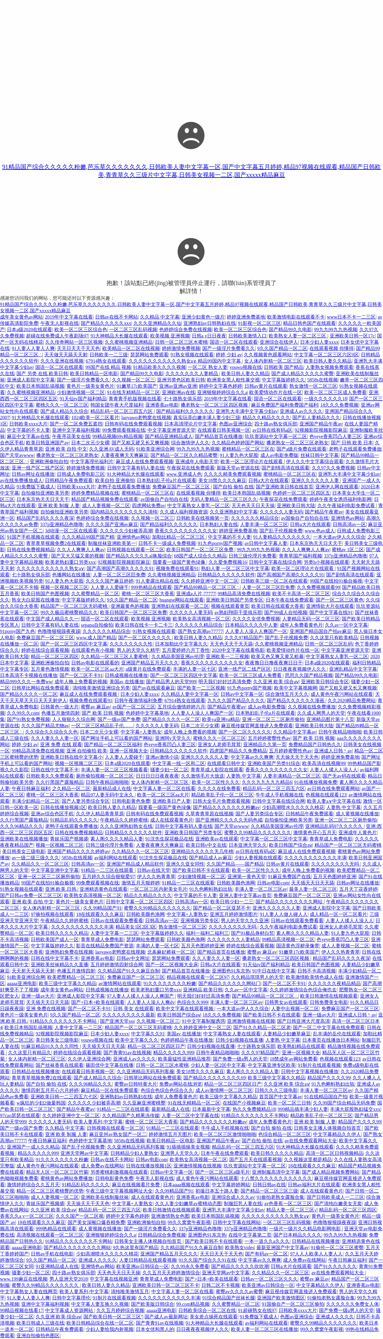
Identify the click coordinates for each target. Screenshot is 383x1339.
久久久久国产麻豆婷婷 (109, 581)
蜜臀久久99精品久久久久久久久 (257, 832)
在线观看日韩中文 (226, 763)
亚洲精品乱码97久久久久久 (334, 826)
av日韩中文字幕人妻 (265, 543)
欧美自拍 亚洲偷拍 (115, 480)
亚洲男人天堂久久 (179, 1153)
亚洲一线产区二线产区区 (38, 467)
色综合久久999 (192, 1002)
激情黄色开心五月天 (314, 832)
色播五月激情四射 (60, 713)
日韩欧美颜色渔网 (236, 882)
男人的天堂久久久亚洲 (245, 920)
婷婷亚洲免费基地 (246, 316)
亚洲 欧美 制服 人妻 (59, 505)
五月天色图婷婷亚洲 (334, 876)
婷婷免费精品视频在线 (95, 493)
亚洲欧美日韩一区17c (352, 335)
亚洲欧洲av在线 (178, 392)
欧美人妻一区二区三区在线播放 (264, 1329)
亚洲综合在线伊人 (279, 342)
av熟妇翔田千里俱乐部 (238, 612)
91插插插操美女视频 (188, 1146)
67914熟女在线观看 (106, 360)
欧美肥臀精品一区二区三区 (76, 977)
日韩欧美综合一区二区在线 (207, 1310)
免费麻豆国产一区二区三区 (181, 486)
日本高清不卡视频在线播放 (28, 675)
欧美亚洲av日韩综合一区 (142, 1266)
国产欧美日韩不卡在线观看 (201, 870)
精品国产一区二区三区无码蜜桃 (74, 606)
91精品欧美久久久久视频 (159, 367)
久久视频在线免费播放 (312, 706)
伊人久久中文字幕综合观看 (315, 461)
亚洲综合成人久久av (233, 1197)
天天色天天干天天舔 (231, 643)
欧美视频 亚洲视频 (170, 335)
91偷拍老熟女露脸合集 (280, 1197)
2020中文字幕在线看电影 (238, 650)
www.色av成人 (320, 530)
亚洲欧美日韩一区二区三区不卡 (165, 1285)
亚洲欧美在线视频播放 (24, 838)
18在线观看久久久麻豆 (100, 914)
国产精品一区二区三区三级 (269, 1190)
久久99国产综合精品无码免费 (344, 1102)
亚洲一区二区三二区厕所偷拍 (273, 719)
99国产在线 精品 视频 (108, 367)
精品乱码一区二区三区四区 (347, 1209)
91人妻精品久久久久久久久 (282, 537)
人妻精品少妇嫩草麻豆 (287, 1033)
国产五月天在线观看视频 (255, 1159)
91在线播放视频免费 (315, 782)
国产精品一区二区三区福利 (113, 744)
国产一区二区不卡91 (81, 675)
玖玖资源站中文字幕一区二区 (276, 436)
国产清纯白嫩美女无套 (338, 1203)
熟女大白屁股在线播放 (36, 599)
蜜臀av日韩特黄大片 (135, 1084)
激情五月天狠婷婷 (140, 882)
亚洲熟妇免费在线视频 (69, 952)
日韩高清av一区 (349, 524)
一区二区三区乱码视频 (133, 329)
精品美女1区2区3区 (135, 926)
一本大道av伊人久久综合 (339, 537)
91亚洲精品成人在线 (57, 1266)
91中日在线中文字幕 (273, 970)
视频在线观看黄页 (230, 606)
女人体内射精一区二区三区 (273, 360)
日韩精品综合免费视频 (162, 1234)
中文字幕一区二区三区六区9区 (326, 354)
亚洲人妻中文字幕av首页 (245, 895)
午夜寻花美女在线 (71, 436)
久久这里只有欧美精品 (334, 637)
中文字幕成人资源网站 (69, 1310)
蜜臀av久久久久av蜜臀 (239, 1291)
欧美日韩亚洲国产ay (47, 442)
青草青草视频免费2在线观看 (56, 543)
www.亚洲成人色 (184, 474)
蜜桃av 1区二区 (348, 549)
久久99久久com (23, 713)
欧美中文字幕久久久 (136, 1040)
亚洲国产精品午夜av (321, 423)
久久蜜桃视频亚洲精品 (129, 342)
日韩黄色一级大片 (59, 706)
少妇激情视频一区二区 (81, 392)
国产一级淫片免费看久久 (228, 348)
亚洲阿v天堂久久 (173, 738)
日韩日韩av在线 (269, 1184)
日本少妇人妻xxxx (319, 342)
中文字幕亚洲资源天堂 (171, 430)
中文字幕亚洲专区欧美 (272, 1065)
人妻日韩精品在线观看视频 (148, 1260)
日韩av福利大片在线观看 (314, 1184)
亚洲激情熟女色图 (170, 1216)
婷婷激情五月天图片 (170, 1134)
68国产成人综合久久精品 (200, 555)
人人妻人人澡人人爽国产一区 (256, 631)
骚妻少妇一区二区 (169, 769)
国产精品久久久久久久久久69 (214, 1077)
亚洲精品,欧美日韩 (203, 989)
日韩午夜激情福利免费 (138, 700)
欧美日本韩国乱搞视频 (40, 386)
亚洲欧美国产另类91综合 (273, 763)
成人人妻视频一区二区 (106, 505)
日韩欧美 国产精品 (283, 367)
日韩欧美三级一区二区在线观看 (274, 581)
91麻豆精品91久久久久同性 (50, 1046)
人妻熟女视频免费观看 (329, 367)
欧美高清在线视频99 (323, 763)
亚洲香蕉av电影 (162, 405)
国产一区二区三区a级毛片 (222, 1172)
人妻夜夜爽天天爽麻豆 (124, 455)
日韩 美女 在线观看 (133, 1008)
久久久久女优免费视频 (256, 618)
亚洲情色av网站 (347, 518)
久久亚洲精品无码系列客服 (145, 1071)
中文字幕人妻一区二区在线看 (164, 788)
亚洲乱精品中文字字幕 (353, 669)
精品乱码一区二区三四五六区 (122, 411)
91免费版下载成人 (35, 486)
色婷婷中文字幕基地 (147, 713)
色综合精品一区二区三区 (284, 1134)
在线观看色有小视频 (92, 650)
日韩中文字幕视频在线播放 (309, 1071)
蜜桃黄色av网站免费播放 (66, 1178)
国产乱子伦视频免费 (281, 530)
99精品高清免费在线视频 (244, 593)
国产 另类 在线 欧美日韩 (42, 373)
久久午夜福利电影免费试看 (346, 505)
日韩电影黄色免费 (131, 801)
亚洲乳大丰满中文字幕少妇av (247, 411)
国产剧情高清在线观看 (285, 467)
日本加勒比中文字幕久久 (181, 643)
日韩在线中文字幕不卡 (55, 769)
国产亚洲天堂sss (117, 1021)
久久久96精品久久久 (21, 826)
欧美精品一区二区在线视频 (131, 348)
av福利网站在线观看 (115, 857)
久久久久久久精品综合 (255, 518)
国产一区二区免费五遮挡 (76, 423)
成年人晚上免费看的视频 (80, 681)
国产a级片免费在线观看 (301, 449)
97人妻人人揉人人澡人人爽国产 (141, 996)
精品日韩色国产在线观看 (309, 323)
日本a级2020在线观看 (29, 329)
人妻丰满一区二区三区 (264, 524)
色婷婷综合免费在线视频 (185, 329)
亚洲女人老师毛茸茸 (219, 744)
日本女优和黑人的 (155, 1329)
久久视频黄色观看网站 (268, 354)
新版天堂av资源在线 (238, 467)
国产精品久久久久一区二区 (28, 694)
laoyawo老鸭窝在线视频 (146, 417)
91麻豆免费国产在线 (289, 876)
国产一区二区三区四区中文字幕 (73, 643)
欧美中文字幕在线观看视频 (185, 1008)
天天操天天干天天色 (297, 757)
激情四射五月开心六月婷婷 (50, 1090)
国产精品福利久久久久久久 (185, 411)
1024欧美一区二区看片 (95, 417)
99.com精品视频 (193, 1304)
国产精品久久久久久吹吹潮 (240, 1266)
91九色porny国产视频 (220, 543)
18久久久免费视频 (339, 405)
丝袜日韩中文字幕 (319, 455)
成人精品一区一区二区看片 (338, 914)
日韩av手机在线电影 (52, 1253)
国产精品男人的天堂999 (171, 681)
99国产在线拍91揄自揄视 (336, 581)
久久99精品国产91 (102, 908)
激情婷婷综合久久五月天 (33, 1184)
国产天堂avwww (17, 455)
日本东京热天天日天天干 (42, 499)
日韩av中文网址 (133, 958)
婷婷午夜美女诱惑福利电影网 (340, 499)
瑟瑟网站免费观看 (149, 354)
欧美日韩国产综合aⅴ (290, 845)
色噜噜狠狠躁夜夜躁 (58, 631)
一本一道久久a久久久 (267, 1241)
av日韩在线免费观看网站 (333, 788)
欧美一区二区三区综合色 (80, 329)
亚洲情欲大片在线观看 (330, 606)
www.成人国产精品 (96, 637)
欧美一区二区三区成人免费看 (335, 392)
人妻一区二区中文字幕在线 (190, 1115)
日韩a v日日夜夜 (209, 335)
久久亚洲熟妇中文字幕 (234, 511)
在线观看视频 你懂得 (331, 348)
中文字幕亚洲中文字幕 (55, 870)
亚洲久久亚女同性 (185, 864)
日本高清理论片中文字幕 (190, 423)
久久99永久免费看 (190, 1266)
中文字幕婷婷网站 (231, 1184)
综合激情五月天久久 (286, 694)
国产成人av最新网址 (166, 1316)
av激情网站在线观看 (119, 983)
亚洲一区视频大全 (129, 750)
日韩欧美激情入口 (247, 335)
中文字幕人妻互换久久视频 (100, 1304)
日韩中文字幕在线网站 (237, 1222)
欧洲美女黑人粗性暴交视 (233, 379)
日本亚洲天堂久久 (248, 845)
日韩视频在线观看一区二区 (135, 549)
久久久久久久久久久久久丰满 (315, 857)
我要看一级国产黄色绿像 (179, 562)
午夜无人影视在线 (59, 323)
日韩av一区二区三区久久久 (269, 1279)
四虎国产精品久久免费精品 (238, 750)
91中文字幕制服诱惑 (203, 1021)
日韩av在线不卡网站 (116, 316)
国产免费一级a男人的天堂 (240, 1058)
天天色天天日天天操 (253, 505)
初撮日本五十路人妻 (216, 1190)
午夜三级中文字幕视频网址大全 (119, 1190)
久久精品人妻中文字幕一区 (189, 694)
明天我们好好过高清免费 (224, 681)
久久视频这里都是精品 (308, 1159)
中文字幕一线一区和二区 (178, 763)
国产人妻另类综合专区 (86, 801)
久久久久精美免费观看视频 (232, 474)
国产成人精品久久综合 (64, 411)
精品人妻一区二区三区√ (291, 1209)
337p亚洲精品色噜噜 (61, 524)
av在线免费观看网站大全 (311, 1140)
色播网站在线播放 (71, 574)
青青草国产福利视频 (300, 555)
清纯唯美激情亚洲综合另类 (101, 687)
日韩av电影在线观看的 (95, 662)
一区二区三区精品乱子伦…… (102, 725)
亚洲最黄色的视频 (130, 606)
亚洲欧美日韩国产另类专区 (234, 599)
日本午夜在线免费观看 (290, 599)
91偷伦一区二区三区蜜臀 (337, 1247)
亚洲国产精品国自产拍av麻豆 (321, 631)
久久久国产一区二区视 (80, 1216)
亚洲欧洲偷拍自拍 (49, 461)
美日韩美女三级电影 (23, 851)
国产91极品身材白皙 (252, 933)
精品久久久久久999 (173, 1052)
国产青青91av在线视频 (127, 1052)
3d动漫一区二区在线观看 (71, 530)
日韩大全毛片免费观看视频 (221, 801)
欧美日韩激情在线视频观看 (329, 996)
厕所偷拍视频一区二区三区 (104, 775)
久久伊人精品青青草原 (100, 813)
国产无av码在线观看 (344, 775)
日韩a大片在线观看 (268, 480)
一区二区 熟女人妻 (207, 367)
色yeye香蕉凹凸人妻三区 (335, 436)
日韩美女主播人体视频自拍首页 (328, 1128)
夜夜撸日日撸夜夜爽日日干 (274, 662)
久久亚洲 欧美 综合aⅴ (276, 681)
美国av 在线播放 (127, 681)
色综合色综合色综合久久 (167, 1090)
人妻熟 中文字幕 (243, 775)
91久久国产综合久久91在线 (207, 1260)
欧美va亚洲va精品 (221, 719)
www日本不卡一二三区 (351, 316)
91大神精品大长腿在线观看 (119, 335)
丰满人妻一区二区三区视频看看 (114, 769)
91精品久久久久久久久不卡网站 (64, 1021)
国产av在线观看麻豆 (153, 687)
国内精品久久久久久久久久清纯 (123, 511)
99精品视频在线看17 (21, 1310)
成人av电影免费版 (279, 455)
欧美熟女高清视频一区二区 (201, 618)
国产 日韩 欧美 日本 (352, 442)
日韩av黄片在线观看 (265, 386)
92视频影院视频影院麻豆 (321, 430)
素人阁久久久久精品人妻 (116, 838)
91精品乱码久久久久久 (74, 820)
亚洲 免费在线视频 (46, 1008)
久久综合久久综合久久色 (51, 731)
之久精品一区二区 (71, 788)
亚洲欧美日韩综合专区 (325, 681)
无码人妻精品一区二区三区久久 (223, 499)
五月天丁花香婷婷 (358, 889)
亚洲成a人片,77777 (195, 593)
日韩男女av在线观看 (286, 1002)
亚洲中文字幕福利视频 (76, 430)
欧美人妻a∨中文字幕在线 (334, 801)
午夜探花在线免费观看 (191, 467)
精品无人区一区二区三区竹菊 (57, 1172)
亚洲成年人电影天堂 (196, 461)
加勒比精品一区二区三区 (179, 537)
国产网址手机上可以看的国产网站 (117, 738)
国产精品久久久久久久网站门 (229, 983)
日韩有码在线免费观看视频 (133, 423)
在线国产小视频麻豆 (244, 1102)
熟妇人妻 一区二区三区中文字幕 (235, 568)
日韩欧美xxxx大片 (28, 423)
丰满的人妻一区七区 (194, 669)
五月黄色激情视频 (50, 669)
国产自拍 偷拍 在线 (233, 486)
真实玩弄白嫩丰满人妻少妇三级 (206, 417)
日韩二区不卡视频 (220, 1285)
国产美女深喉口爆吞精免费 (96, 1222)
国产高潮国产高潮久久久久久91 (120, 568)
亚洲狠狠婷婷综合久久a (222, 392)
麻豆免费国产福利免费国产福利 (284, 405)
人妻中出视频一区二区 (295, 1008)
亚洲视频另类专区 (199, 920)
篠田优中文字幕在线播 (109, 1065)
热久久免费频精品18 (254, 1109)
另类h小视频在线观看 (326, 562)
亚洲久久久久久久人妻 (315, 480)
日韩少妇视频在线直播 (239, 1040)
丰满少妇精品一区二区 (36, 801)
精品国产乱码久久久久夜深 (45, 518)
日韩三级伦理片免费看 (252, 555)
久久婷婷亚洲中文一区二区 (209, 581)
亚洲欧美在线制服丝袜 (105, 1197)
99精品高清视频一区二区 (288, 939)
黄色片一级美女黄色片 (90, 386)
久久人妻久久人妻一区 (55, 738)
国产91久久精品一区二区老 (262, 1027)
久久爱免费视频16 (228, 562)
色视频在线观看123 (326, 794)
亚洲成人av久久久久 (301, 411)
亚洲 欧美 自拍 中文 (66, 449)
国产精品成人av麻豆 (210, 857)
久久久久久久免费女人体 (352, 1304)
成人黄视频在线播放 (357, 813)
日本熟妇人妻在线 (219, 524)
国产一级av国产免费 (119, 719)
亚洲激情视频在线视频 (251, 1021)
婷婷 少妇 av (229, 354)
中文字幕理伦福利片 (91, 461)
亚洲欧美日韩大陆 (296, 505)
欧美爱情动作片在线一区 (275, 392)
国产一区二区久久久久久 (145, 637)
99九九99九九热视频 (335, 329)
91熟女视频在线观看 (192, 354)
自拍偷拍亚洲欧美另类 (45, 493)
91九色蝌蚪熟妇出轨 (210, 889)
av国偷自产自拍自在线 (164, 499)
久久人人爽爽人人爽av (80, 549)
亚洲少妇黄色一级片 (203, 316)
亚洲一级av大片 (37, 996)
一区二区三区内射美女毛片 (158, 889)
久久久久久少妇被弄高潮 (126, 530)
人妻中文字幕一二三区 (114, 933)
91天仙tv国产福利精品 (83, 398)
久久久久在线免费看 (219, 788)
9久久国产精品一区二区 (282, 348)
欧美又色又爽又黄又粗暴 (277, 656)
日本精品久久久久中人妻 (251, 625)
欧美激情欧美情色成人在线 (314, 977)
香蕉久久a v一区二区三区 (27, 1216)
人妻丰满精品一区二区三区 (291, 775)
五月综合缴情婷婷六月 (181, 706)
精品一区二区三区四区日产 (156, 1046)
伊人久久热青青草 (156, 876)
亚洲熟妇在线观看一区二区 (180, 606)
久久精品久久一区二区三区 (140, 851)
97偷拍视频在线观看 (52, 914)
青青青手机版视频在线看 (135, 398)
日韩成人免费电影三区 (81, 474)
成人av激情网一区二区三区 (224, 1090)
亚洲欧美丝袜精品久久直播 (59, 964)
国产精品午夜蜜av (324, 511)
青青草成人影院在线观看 (217, 769)
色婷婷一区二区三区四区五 (301, 493)
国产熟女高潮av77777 (200, 631)
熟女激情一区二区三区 (313, 386)
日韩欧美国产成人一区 (55, 939)
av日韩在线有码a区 (272, 430)
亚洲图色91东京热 (231, 970)
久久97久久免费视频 (333, 467)
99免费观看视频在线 (123, 430)
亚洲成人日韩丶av (333, 750)
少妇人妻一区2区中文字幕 (218, 1065)
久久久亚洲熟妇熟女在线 (126, 826)
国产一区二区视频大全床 (171, 964)
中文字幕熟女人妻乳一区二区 (198, 505)
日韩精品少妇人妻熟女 (134, 1153)
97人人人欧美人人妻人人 (316, 1253)
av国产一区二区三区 (134, 706)
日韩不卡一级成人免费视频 (167, 543)
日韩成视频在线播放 (126, 675)
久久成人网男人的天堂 (321, 713)
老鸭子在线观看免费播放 (355, 449)
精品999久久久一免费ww (26, 681)
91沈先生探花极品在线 (169, 838)
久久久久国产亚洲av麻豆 (112, 524)
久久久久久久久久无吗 (335, 864)
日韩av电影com (273, 882)
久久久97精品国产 (243, 637)
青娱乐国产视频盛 (69, 838)
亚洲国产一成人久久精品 (33, 1146)
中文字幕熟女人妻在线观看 (232, 1033)
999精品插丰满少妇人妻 (303, 1109)
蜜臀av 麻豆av (95, 706)
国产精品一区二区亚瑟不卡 (221, 908)
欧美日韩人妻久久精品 (328, 360)
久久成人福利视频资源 (184, 511)
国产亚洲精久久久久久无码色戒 (228, 820)
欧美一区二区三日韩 (289, 1102)
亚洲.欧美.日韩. (61, 889)
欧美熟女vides (239, 1247)
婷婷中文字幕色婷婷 (220, 386)
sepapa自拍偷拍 (97, 625)
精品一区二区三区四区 (55, 656)
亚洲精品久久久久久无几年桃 (202, 851)
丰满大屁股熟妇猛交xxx (355, 1109)
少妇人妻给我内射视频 (109, 1329)
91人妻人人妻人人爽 (33, 348)
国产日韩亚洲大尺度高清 (303, 1021)
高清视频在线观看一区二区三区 (49, 1234)
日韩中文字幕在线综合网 (275, 562)
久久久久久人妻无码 (281, 511)
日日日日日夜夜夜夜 (157, 775)
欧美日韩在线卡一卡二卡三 (144, 625)
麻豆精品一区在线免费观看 (109, 1090)
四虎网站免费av (148, 505)
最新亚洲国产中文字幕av (282, 1247)
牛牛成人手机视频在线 (279, 794)
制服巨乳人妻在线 (243, 1203)
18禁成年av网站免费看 (293, 1058)
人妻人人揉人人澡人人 (334, 769)
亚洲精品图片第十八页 (330, 719)
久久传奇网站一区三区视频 (74, 342)
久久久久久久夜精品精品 (334, 983)
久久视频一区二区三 (133, 379)
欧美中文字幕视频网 (295, 687)
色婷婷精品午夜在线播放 (186, 1040)
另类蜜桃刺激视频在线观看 (119, 1172)
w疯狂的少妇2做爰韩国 (41, 1102)
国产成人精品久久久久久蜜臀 (302, 373)
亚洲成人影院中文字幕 (31, 379)
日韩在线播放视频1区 (63, 807)
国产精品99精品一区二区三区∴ (207, 587)
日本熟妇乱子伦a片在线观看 (166, 480)
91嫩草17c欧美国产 (137, 386)
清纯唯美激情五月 (130, 1291)
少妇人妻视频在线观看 (258, 857)
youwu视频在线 (246, 367)
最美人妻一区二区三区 (313, 889)
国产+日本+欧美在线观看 (97, 1002)
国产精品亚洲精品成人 (169, 436)
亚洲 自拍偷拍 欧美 (86, 750)
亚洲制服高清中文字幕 (276, 1172)
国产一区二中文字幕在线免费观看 (329, 1027)
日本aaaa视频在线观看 (186, 1184)
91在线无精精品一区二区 (133, 392)
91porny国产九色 (17, 631)
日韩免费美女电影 (329, 1002)
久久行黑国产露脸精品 (59, 782)
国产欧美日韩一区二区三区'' (113, 1316)
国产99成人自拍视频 (285, 612)
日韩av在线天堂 (153, 870)
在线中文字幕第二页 (249, 1234)
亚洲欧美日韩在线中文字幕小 (71, 757)
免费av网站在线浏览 (180, 1084)
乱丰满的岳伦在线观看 (337, 1033)
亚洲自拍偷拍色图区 (38, 1335)
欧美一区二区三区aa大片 (97, 669)
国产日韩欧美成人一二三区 (335, 1197)
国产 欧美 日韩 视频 (103, 713)
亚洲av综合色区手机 (52, 813)
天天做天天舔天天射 (65, 354)
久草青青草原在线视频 (209, 813)
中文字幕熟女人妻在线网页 (28, 1291)
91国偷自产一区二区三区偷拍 (293, 1304)
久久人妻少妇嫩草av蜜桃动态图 (188, 1203)
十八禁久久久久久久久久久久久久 (276, 1178)
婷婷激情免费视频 (181, 348)
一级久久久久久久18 (325, 398)
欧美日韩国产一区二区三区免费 (200, 549)
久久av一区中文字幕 (346, 625)
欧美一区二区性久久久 (216, 782)
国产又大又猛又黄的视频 (77, 555)
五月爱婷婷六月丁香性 (186, 650)
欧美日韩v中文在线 (206, 845)
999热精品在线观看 (151, 587)
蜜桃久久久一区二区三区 (62, 405)
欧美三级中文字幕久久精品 (67, 983)
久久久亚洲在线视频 (61, 360)
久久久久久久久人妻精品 (192, 373)
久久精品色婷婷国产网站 (238, 442)
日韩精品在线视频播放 (36, 1071)
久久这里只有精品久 (29, 1052)
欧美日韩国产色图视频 (45, 593)
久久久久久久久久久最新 (128, 1014)
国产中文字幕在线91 (330, 612)
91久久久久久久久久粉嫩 (169, 983)
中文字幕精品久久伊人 (337, 1134)
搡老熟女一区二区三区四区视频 (215, 405)
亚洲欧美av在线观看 (216, 838)
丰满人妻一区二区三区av (261, 889)
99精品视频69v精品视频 (117, 436)
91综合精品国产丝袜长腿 (228, 1297)
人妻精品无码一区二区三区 (311, 618)
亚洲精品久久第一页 (264, 744)
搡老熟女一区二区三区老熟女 (297, 442)
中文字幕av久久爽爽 (252, 757)
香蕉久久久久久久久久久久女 (186, 530)
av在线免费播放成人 (21, 480)
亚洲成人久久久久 (97, 1260)
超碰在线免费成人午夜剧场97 (57, 335)
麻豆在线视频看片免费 (136, 1184)
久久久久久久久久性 (131, 643)
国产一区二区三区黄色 (340, 599)
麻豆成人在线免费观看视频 (144, 461)
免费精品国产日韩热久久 (314, 744)
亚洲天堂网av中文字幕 (84, 1153)
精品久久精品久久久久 (266, 417)
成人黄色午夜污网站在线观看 (342, 694)
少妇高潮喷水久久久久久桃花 (293, 807)
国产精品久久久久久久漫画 (296, 700)
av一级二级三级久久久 (35, 857)
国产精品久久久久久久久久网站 (290, 901)
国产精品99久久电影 (290, 329)
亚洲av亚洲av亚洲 (178, 386)
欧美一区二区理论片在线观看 (252, 461)
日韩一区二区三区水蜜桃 (181, 342)
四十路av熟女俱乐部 (275, 423)
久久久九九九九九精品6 (267, 782)
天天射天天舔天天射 (33, 970)
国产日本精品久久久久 (297, 1234)
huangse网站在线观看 (181, 599)
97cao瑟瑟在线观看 (20, 1115)
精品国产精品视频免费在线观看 (104, 499)
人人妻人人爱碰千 (109, 587)
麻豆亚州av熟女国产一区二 (117, 1134)
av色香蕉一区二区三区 (288, 1203)
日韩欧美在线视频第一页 (202, 518)
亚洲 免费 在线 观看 (61, 744)
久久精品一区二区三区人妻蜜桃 (115, 656)
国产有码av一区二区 (266, 1253)
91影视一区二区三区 (259, 323)
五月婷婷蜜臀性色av (269, 738)
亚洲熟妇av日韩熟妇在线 (209, 323)
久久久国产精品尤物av (45, 725)
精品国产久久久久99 (328, 1077)
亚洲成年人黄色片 (357, 832)
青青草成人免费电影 (330, 838)
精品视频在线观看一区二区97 (198, 977)
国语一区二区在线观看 (234, 342)
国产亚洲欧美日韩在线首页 (284, 486)
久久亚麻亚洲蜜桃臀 (143, 1102)
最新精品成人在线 (112, 788)
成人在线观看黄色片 (171, 820)
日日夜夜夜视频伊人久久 (300, 669)
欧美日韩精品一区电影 (94, 373)
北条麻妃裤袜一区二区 (171, 952)
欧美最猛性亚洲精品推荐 (184, 1058)
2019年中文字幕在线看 (69, 316)
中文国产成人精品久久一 (52, 618)
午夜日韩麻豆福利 (31, 788)
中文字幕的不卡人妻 (28, 430)
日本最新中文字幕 (211, 1109)
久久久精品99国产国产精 (88, 537)
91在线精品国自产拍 (325, 1096)
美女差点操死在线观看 (214, 1316)
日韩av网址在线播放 (33, 474)
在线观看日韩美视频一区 (223, 430)
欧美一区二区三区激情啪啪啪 (225, 1134)
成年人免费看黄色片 (301, 625)
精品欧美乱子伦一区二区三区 (222, 794)
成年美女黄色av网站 (21, 316)
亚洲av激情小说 (162, 757)
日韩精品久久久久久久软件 (226, 574)
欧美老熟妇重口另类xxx (70, 562)
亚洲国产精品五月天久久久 (150, 662)
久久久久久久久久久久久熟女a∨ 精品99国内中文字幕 (185, 360)
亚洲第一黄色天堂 (246, 876)
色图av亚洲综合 (235, 423)
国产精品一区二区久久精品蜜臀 (184, 455)
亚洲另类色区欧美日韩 (181, 379)
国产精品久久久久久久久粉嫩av (226, 807)
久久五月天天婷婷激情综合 (171, 1272)
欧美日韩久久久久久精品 (62, 933)
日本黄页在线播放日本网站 (331, 1040)
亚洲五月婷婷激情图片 (234, 914)
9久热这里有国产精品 (135, 1247)
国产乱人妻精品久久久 (316, 417)
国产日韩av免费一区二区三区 (31, 895)
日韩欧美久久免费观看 (50, 775)
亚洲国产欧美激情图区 (281, 1297)
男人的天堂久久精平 (138, 650)
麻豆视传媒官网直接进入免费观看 (257, 725)
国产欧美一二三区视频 (201, 687)
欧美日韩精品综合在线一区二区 (99, 1323)
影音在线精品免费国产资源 (104, 945)
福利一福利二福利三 (207, 933)
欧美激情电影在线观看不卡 (296, 316)
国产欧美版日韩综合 (152, 1304)
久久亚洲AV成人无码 (111, 449)
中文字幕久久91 (148, 1033)
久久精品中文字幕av (294, 731)
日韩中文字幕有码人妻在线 (136, 467)
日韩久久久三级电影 (276, 1090)
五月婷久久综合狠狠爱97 (108, 876)
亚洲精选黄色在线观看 (103, 889)
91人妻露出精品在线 (157, 581)
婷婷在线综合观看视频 (45, 650)
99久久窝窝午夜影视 (189, 1222)
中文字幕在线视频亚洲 (114, 1279)
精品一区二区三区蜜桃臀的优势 (49, 1190)
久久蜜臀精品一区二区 (95, 593)
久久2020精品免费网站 (352, 700)
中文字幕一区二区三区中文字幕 (273, 838)
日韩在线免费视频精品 (31, 549)
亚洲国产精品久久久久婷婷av (78, 851)
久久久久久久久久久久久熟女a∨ (50, 568)
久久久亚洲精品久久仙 (157, 323)
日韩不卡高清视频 (316, 970)
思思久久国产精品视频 (309, 675)
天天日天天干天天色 (78, 348)
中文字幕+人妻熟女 (141, 731)
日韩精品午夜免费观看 (69, 480)
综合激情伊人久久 (190, 442)
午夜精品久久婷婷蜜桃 (124, 820)
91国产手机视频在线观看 (33, 537)
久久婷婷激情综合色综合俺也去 (303, 989)
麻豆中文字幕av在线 (28, 436)
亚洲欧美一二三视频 (227, 656)
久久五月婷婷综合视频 (120, 1310)
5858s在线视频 (322, 379)
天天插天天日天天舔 (312, 882)
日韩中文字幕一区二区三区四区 (139, 901)
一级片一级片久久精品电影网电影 (305, 1228)
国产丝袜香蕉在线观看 (59, 1065)
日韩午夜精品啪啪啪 (339, 731)
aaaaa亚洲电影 (22, 983)
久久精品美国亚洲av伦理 (177, 656)
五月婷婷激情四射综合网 (116, 964)
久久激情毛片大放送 (202, 775)
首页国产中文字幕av (280, 1096)
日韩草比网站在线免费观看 (41, 687)
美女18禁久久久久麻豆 (222, 480)
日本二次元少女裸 (90, 442)
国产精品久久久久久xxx (106, 323)
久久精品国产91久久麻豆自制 (129, 970)
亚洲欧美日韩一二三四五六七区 (64, 1096)
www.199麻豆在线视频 (23, 1279)
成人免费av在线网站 (102, 1165)
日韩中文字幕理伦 (71, 1297)
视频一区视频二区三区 (64, 587)
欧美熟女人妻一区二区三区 (298, 335)
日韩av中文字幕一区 (242, 694)
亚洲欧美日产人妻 (171, 801)
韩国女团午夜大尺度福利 (116, 405)
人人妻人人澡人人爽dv (151, 1002)
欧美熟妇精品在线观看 (301, 1046)
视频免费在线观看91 (177, 568)
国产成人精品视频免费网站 (330, 1172)
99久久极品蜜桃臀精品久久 (69, 612)
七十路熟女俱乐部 (182, 398)
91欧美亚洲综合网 (155, 449)
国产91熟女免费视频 (28, 719)
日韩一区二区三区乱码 (329, 643)
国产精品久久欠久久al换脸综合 (139, 555)
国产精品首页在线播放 (219, 436)
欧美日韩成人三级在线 (40, 1323)
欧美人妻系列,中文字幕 (98, 1121)
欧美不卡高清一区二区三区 (301, 593)
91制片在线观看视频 (319, 1065)
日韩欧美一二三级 (108, 354)
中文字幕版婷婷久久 (283, 379)
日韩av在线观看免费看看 (116, 920)
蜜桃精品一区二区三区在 (248, 449)
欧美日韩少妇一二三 (231, 901)
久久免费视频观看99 (318, 587)
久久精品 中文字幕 (160, 316)
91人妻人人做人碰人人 (284, 914)
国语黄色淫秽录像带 (297, 945)
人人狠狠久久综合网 (73, 719)
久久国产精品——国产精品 (235, 864)
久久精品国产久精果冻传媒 (130, 1115)
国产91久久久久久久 (335, 1266)
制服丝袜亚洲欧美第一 (112, 543)
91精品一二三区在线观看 (108, 870)
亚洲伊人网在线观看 (336, 486)
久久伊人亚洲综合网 (89, 1058)
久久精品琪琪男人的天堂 (257, 977)
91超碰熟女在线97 (257, 1310)
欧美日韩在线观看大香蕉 (277, 606)
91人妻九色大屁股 (239, 455)
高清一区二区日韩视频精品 (334, 1153)
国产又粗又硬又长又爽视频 (140, 442)
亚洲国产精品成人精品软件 (135, 864)
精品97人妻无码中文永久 (108, 794)
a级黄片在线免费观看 (148, 669)
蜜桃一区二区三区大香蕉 (147, 593)
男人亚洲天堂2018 (68, 1279)
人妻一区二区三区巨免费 (119, 574)
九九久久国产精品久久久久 (236, 700)
